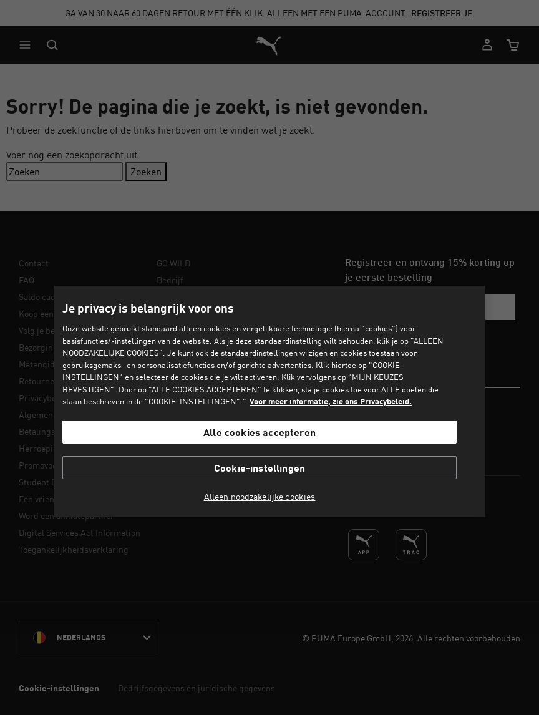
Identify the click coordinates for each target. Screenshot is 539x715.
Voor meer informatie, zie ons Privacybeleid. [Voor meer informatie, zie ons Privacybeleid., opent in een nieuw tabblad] (331, 401)
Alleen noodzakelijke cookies (260, 497)
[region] (269, 401)
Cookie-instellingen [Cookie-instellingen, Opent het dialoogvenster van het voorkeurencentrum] (259, 468)
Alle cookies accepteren (259, 432)
